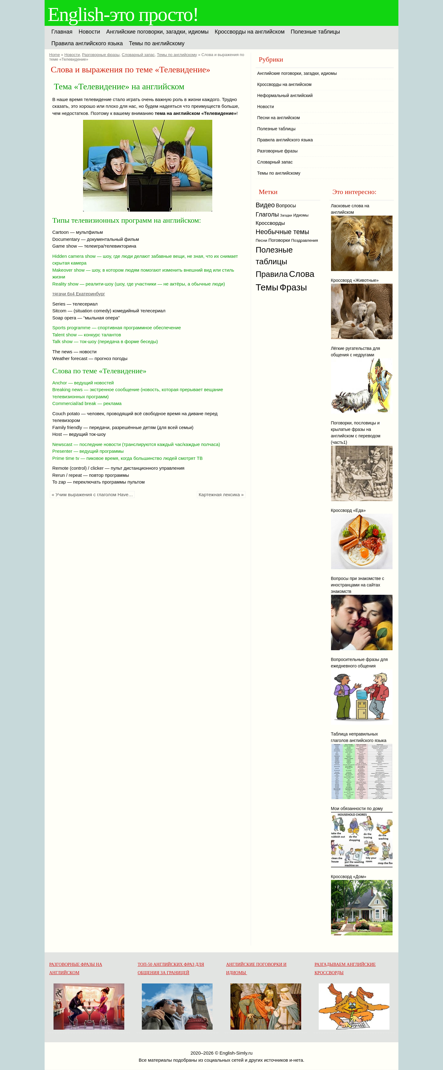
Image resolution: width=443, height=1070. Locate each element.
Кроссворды (270, 223)
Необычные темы (282, 232)
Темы (267, 287)
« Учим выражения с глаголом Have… (92, 494)
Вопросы (286, 205)
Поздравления (304, 240)
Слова (301, 274)
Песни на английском (278, 117)
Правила (272, 274)
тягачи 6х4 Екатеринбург (78, 293)
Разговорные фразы (101, 54)
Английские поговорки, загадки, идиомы (157, 32)
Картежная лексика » (221, 494)
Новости (89, 32)
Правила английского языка (87, 43)
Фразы (293, 287)
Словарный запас (138, 54)
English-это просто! (123, 14)
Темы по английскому (156, 43)
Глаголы (267, 214)
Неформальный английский (285, 95)
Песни (261, 240)
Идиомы (301, 215)
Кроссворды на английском (250, 32)
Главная (62, 32)
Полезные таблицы (315, 32)
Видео (265, 205)
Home (54, 54)
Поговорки (279, 240)
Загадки (286, 215)
